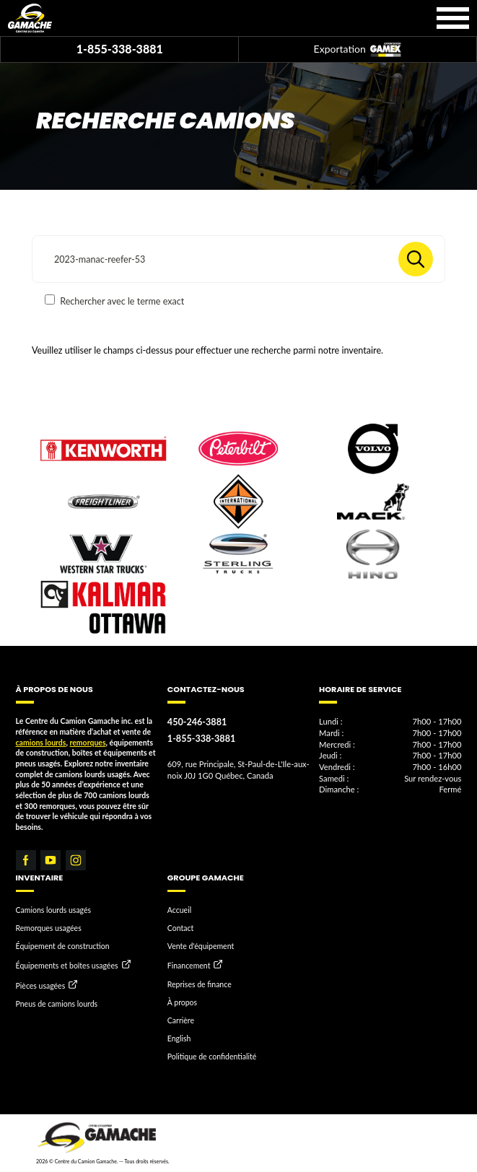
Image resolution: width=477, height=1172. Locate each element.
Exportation (357, 50)
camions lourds (41, 742)
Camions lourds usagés (54, 910)
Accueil (179, 910)
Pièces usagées (41, 985)
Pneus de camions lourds (57, 1004)
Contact (180, 928)
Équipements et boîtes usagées (67, 966)
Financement (189, 966)
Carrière (180, 1020)
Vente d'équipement (200, 946)
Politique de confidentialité (211, 1056)
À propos (182, 1002)
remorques (87, 742)
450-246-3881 (197, 722)
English (179, 1038)
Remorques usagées (49, 928)
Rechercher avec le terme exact (114, 300)
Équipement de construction (63, 946)
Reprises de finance (199, 984)
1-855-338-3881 (119, 49)
